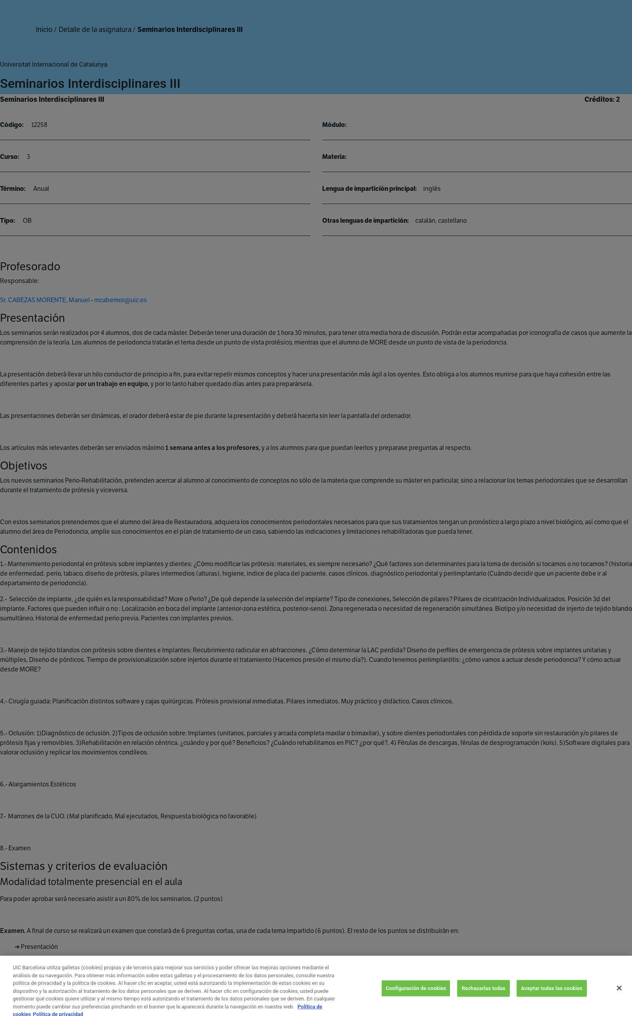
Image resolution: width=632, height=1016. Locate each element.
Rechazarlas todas (483, 992)
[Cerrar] (619, 992)
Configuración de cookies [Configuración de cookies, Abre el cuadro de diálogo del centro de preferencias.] (416, 992)
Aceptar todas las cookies (551, 992)
